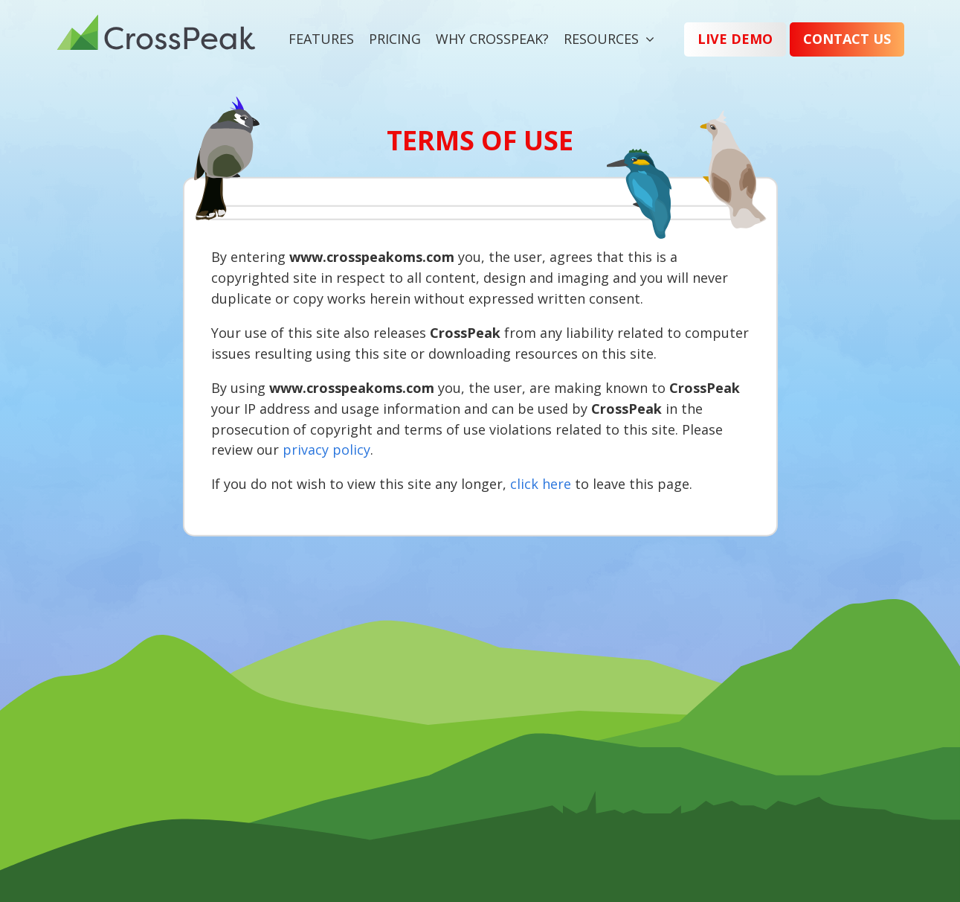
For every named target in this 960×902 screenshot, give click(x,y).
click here (540, 484)
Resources (601, 39)
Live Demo (735, 39)
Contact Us (847, 39)
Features (321, 39)
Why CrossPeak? (492, 39)
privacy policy (326, 449)
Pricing (395, 39)
